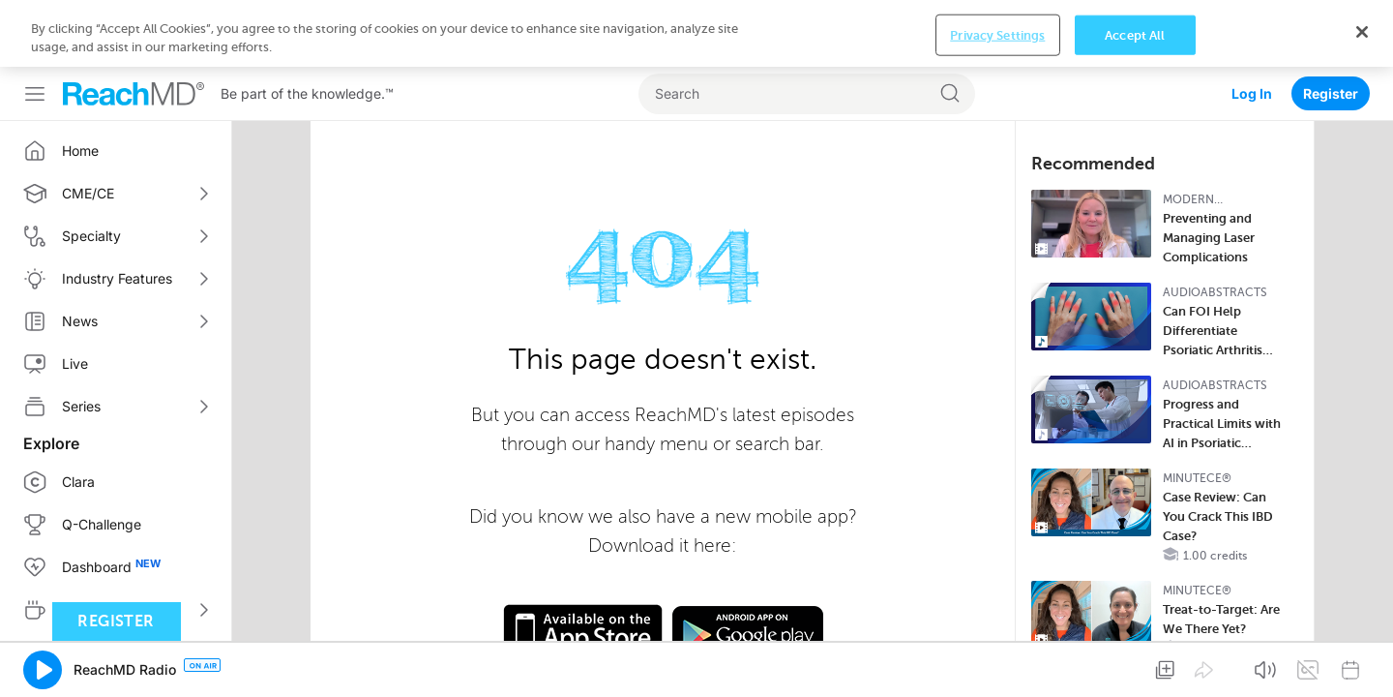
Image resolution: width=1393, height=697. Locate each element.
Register (1330, 26)
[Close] (1362, 664)
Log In (1251, 26)
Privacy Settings (997, 666)
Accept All (1135, 666)
